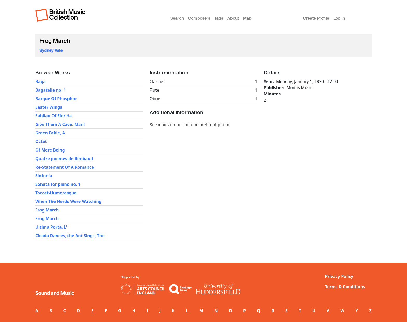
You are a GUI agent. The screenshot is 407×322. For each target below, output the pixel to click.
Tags (218, 18)
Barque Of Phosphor (56, 98)
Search (177, 18)
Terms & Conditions (345, 287)
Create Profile (316, 18)
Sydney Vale (51, 50)
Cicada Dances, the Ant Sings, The (70, 235)
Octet (41, 141)
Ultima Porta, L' (51, 227)
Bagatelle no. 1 (50, 90)
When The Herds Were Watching (68, 201)
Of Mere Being (50, 150)
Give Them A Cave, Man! (60, 124)
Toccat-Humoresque (56, 193)
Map (247, 18)
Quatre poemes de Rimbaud (64, 158)
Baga (40, 81)
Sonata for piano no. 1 (57, 184)
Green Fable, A (50, 133)
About (233, 18)
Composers (199, 18)
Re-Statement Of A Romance (64, 167)
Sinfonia (43, 176)
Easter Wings (48, 107)
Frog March (47, 210)
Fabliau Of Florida (53, 116)
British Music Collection (67, 15)
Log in (339, 18)
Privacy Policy (339, 276)
